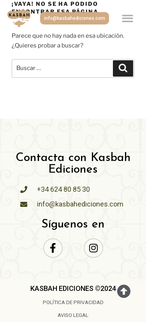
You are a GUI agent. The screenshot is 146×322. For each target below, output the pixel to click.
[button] (128, 18)
